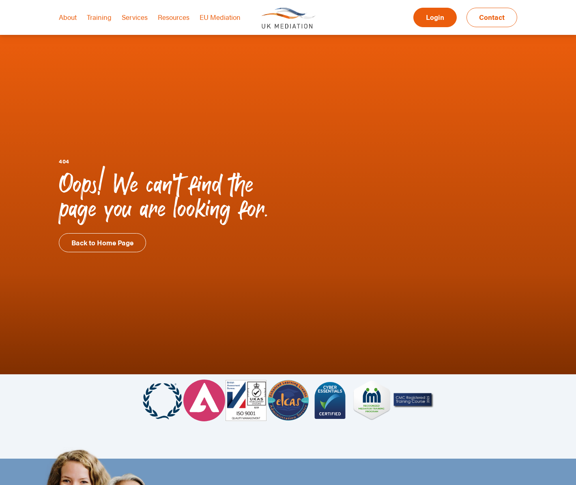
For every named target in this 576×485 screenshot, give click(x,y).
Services (135, 17)
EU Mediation (220, 17)
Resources (173, 17)
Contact (492, 17)
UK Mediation (288, 17)
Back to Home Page (102, 242)
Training (99, 17)
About (68, 17)
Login (435, 17)
